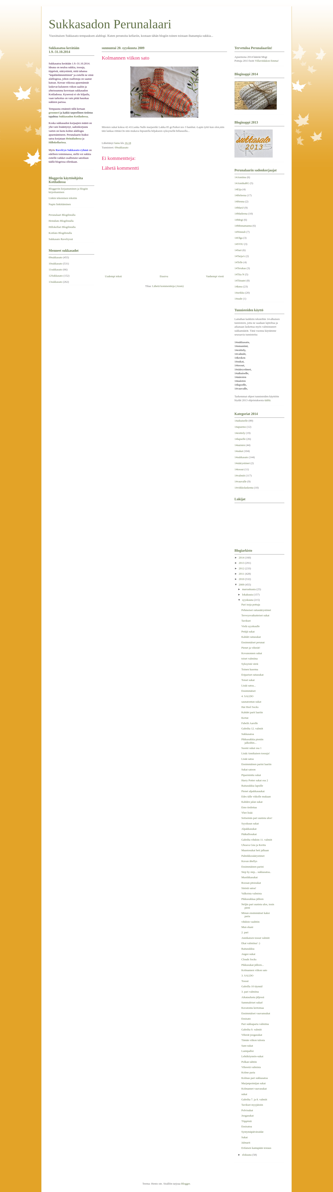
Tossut (244, 981)
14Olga (238, 237)
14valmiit (239, 475)
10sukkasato (55, 263)
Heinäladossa (74, 138)
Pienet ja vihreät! (250, 647)
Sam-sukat (247, 1045)
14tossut (239, 469)
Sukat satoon (248, 769)
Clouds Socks (248, 959)
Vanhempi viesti (215, 276)
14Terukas (240, 268)
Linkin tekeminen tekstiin (63, 198)
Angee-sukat (248, 954)
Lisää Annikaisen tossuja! (255, 753)
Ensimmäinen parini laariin (256, 764)
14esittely (239, 433)
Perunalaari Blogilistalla (62, 214)
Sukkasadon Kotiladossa (73, 116)
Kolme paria (248, 1072)
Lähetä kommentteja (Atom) (168, 286)
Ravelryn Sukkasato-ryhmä (72, 150)
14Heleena (240, 195)
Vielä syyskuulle (250, 626)
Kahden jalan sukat (251, 801)
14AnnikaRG (241, 183)
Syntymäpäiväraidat (252, 1131)
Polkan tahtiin (249, 1061)
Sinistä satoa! (248, 888)
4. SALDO (247, 696)
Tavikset (246, 620)
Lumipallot (247, 1051)
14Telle (238, 262)
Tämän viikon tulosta (253, 1040)
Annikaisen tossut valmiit (255, 937)
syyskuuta (248, 599)
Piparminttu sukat (251, 775)
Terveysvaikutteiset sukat (255, 615)
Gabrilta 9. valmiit (251, 1029)
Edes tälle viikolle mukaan (256, 796)
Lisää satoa (247, 758)
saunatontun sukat (251, 701)
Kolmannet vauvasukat (254, 1088)
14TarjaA (239, 256)
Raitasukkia (247, 948)
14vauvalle (240, 481)
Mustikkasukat (249, 877)
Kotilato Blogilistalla (60, 232)
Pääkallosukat (249, 834)
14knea (238, 286)
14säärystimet (242, 463)
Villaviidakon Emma (266, 60)
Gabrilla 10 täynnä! (252, 986)
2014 (242, 557)
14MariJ (239, 207)
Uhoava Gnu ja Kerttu (253, 845)
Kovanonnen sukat (251, 653)
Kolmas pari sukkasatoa (254, 1078)
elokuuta (247, 1154)
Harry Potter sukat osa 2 (254, 780)
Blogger (185, 1183)
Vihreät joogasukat (251, 1034)
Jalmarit (245, 1142)
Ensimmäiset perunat (252, 642)
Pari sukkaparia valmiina (255, 1024)
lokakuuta (248, 594)
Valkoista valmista (251, 893)
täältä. (267, 400)
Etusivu (164, 276)
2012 (242, 568)
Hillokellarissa (57, 142)
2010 (242, 579)
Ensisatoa (246, 1126)
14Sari (238, 250)
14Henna (239, 201)
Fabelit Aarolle (249, 723)
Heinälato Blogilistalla (61, 220)
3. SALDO (247, 975)
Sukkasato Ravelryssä (61, 239)
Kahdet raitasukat (251, 636)
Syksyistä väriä (249, 663)
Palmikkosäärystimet (252, 855)
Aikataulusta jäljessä (252, 997)
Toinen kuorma (249, 669)
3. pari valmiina (250, 991)
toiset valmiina (249, 658)
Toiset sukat (247, 680)
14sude (238, 298)
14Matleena (240, 213)
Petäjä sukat (247, 631)
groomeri (54, 112)
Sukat (244, 1137)
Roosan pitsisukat (251, 882)
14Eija (238, 189)
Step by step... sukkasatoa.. (256, 872)
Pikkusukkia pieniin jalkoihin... (252, 741)
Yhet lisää (246, 812)
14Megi (238, 219)
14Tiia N (239, 274)
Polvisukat (247, 1110)
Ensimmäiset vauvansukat (255, 1013)
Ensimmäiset (248, 690)
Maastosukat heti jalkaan (255, 850)
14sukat (238, 451)
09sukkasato (121, 147)
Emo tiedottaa (249, 807)
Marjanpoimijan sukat (253, 1083)
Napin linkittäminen (60, 204)
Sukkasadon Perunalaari (110, 24)
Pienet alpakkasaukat (252, 791)
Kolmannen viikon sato (254, 970)
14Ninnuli (240, 231)
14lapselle (240, 438)
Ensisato (246, 1018)
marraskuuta (249, 589)
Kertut (244, 717)
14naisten (239, 445)
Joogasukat (247, 1115)
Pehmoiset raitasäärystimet (256, 610)
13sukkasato (55, 281)
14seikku (239, 292)
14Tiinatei (240, 280)
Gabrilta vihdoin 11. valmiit (256, 839)
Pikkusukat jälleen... (252, 964)
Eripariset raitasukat (252, 674)
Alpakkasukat (248, 828)
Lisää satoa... (248, 685)
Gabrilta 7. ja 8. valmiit (254, 1099)
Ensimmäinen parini (252, 866)
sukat (244, 1094)
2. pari (244, 932)
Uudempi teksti (113, 276)
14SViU (238, 244)
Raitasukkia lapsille (252, 785)
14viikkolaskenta (243, 487)
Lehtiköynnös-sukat (252, 1056)
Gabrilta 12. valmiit (252, 728)
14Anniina (240, 177)
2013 (242, 562)
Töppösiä (246, 1121)
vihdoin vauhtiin (250, 921)
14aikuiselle (241, 420)
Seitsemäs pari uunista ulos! (256, 818)
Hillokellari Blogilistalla (62, 227)
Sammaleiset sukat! (252, 1002)
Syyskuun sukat (250, 823)
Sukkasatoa (247, 734)
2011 (242, 573)
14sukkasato (241, 457)
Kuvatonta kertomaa (252, 1007)
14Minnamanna (243, 225)
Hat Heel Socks (249, 707)
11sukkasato (55, 269)
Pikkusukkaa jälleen (252, 899)
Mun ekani (247, 927)
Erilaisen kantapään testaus (256, 1147)
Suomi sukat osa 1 (251, 748)
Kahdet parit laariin (252, 712)
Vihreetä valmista (251, 1067)
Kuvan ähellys (249, 861)
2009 (242, 584)
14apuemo (240, 426)
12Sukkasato (56, 275)
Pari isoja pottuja (250, 604)
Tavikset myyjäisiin (252, 1104)
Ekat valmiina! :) (250, 943)
